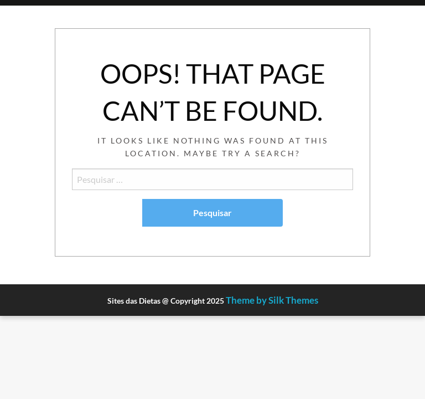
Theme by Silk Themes (272, 300)
